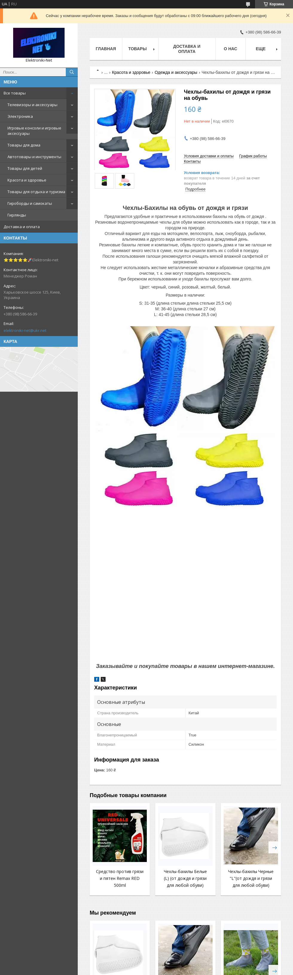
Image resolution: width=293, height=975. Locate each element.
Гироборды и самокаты (29, 203)
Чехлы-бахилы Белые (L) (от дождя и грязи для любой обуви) (185, 878)
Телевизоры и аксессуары (32, 104)
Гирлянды (16, 215)
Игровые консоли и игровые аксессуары (34, 130)
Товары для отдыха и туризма (36, 191)
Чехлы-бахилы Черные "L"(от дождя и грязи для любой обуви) (251, 878)
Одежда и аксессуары (176, 72)
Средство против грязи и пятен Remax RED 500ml (120, 878)
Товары (137, 48)
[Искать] (72, 72)
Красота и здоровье (26, 180)
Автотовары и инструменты (34, 156)
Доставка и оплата (22, 226)
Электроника (20, 116)
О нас (230, 48)
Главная (106, 48)
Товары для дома (23, 145)
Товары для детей (24, 168)
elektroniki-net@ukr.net (25, 330)
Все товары (15, 93)
